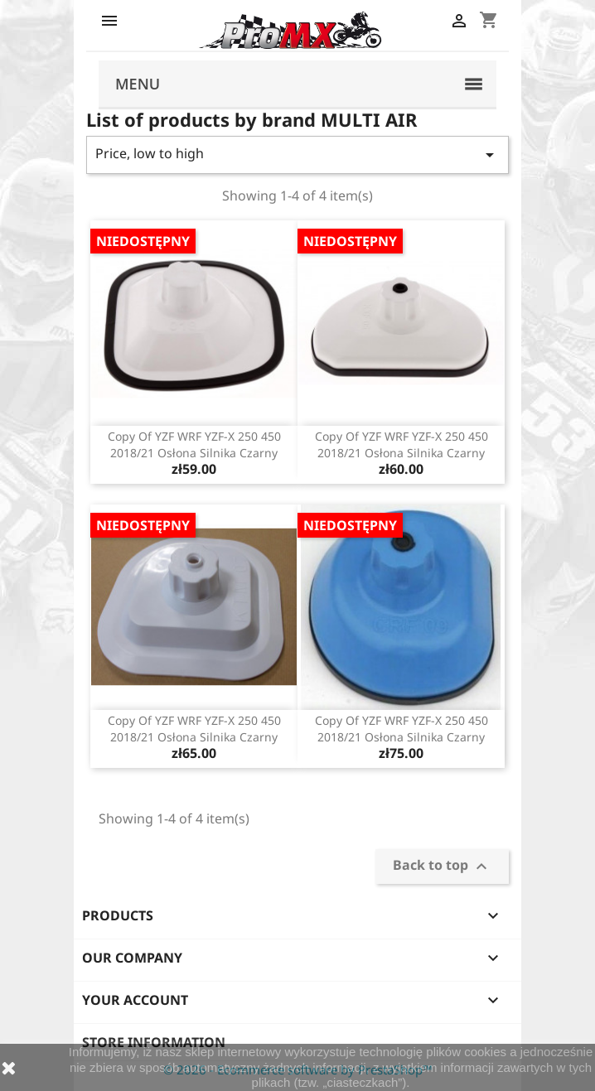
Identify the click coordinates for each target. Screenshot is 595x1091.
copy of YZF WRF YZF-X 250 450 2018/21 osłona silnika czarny (194, 444)
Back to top (442, 867)
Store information (153, 1042)
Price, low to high (297, 154)
